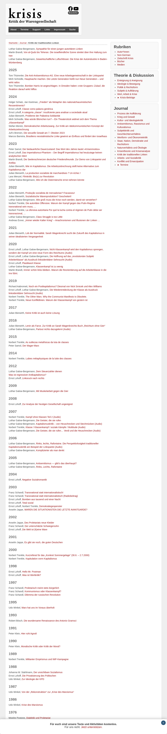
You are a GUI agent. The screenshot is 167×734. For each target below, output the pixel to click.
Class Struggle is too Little (49, 217)
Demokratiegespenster (50, 506)
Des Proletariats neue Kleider (39, 522)
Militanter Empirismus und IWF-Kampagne (47, 659)
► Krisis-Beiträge (126, 97)
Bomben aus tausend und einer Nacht (41, 499)
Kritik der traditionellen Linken (132, 154)
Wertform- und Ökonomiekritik (132, 137)
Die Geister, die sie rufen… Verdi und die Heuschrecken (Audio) (68, 430)
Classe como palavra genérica (37, 109)
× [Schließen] (163, 723)
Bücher (120, 61)
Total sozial (27, 502)
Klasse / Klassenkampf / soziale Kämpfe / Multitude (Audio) (55, 427)
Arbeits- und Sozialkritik (129, 158)
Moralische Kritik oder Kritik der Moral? (40, 646)
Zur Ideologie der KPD (33, 679)
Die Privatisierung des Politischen (39, 675)
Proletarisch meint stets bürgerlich (42, 588)
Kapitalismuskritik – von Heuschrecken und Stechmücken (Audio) (69, 424)
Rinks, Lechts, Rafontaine (49, 467)
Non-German (123, 55)
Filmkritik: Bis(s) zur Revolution (38, 176)
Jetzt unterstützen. (91, 727)
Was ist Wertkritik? (31, 575)
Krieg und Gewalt (126, 117)
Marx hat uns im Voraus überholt (38, 607)
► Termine (122, 164)
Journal (23, 43)
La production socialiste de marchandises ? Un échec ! (53, 173)
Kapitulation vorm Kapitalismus (41, 558)
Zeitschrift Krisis (125, 58)
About (13, 29)
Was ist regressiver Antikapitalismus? (27, 375)
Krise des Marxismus (32, 705)
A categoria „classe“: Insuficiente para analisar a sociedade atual (54, 112)
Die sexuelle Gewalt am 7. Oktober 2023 (44, 133)
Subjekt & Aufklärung (127, 90)
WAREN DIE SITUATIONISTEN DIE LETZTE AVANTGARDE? (55, 509)
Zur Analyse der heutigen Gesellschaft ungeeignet (47, 404)
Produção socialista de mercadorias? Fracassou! (50, 193)
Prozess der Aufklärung (129, 113)
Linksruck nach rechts (33, 378)
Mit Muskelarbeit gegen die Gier (52, 391)
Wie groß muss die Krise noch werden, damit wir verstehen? (66, 199)
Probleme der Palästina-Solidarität (42, 115)
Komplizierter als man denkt (50, 450)
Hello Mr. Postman (31, 571)
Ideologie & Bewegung (128, 84)
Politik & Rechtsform (127, 87)
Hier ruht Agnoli (29, 633)
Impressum (59, 29)
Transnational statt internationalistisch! (44, 492)
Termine (24, 29)
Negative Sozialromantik (34, 479)
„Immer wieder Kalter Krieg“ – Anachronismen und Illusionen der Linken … (62, 220)
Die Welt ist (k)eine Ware (34, 529)
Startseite (13, 43)
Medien (121, 64)
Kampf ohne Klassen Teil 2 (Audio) (43, 417)
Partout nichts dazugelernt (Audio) (53, 329)
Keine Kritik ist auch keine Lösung (42, 313)
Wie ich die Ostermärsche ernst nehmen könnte (60, 180)
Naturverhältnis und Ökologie (132, 147)
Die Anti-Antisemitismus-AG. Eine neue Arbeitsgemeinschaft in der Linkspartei (64, 75)
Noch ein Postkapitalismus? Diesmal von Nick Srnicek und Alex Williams (65, 286)
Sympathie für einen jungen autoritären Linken (59, 49)
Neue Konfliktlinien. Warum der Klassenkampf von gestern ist (56, 300)
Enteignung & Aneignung (129, 80)
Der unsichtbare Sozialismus (48, 672)
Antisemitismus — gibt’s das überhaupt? (56, 463)
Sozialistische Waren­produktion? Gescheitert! (48, 196)
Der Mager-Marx (31, 345)
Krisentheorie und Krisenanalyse (133, 151)
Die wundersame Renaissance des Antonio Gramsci (50, 620)
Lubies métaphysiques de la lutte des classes (48, 358)
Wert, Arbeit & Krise (127, 94)
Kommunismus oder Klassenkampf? (43, 591)
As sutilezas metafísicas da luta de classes (47, 342)
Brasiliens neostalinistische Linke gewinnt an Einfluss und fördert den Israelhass (66, 136)
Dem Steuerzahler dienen (49, 371)
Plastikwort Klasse (31, 263)
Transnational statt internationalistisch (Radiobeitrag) (51, 496)
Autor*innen (123, 51)
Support (36, 29)
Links (47, 29)
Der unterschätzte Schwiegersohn (42, 526)
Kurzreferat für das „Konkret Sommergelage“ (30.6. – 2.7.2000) (57, 555)
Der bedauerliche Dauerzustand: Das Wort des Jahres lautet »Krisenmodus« (61, 149)
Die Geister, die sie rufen (48, 420)
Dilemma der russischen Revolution (43, 594)
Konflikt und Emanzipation (130, 161)
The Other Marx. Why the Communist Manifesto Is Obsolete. (56, 296)
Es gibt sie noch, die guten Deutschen (43, 542)
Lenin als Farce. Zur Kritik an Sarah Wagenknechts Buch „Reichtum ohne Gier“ (65, 326)
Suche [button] (72, 29)
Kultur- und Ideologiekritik (130, 120)
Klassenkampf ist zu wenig (49, 266)
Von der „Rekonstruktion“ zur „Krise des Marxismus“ (48, 692)
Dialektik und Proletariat (38, 718)
